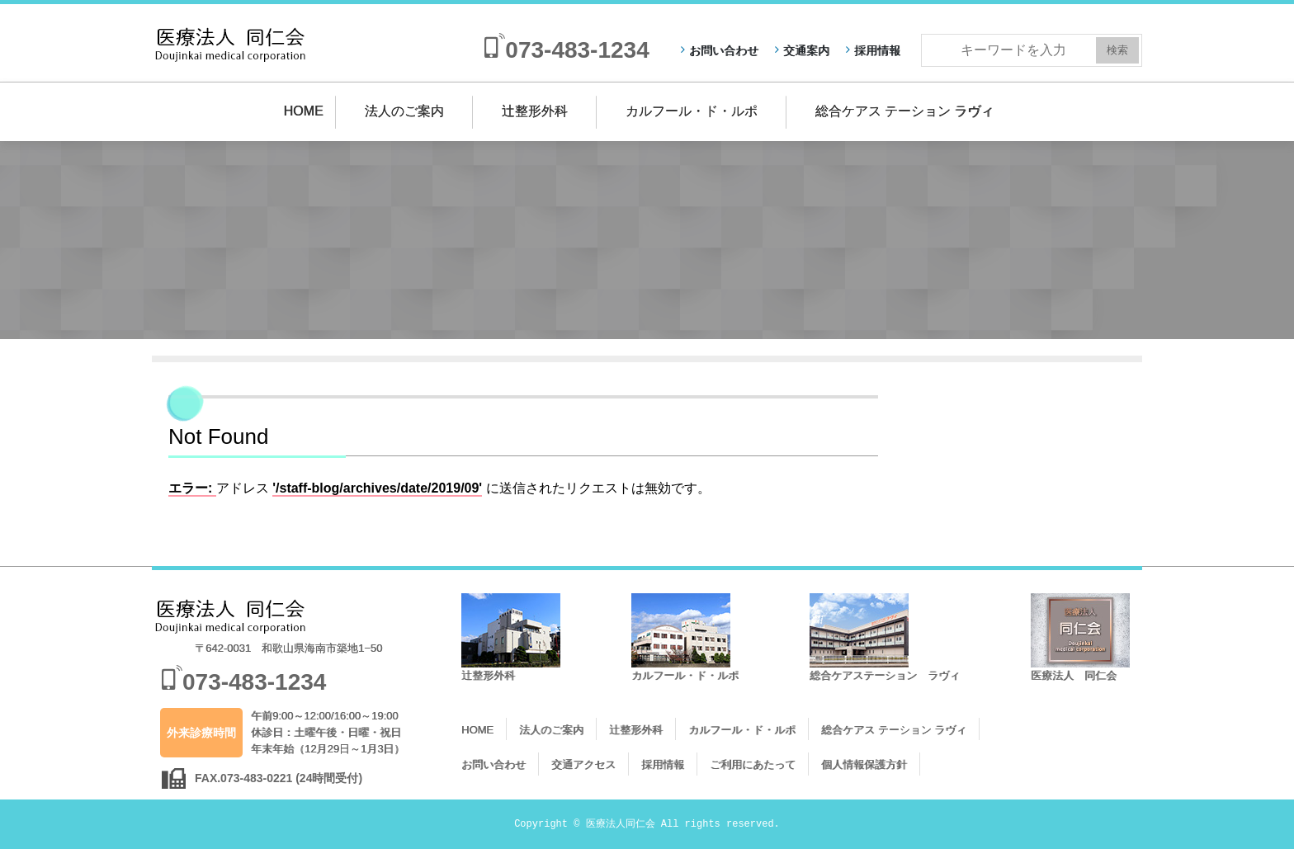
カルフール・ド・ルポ (692, 111)
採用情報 (877, 50)
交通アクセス (583, 764)
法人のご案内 (404, 111)
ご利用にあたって (753, 764)
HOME (304, 111)
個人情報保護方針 (864, 764)
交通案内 (806, 50)
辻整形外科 (535, 111)
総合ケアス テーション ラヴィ (904, 111)
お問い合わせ (723, 50)
